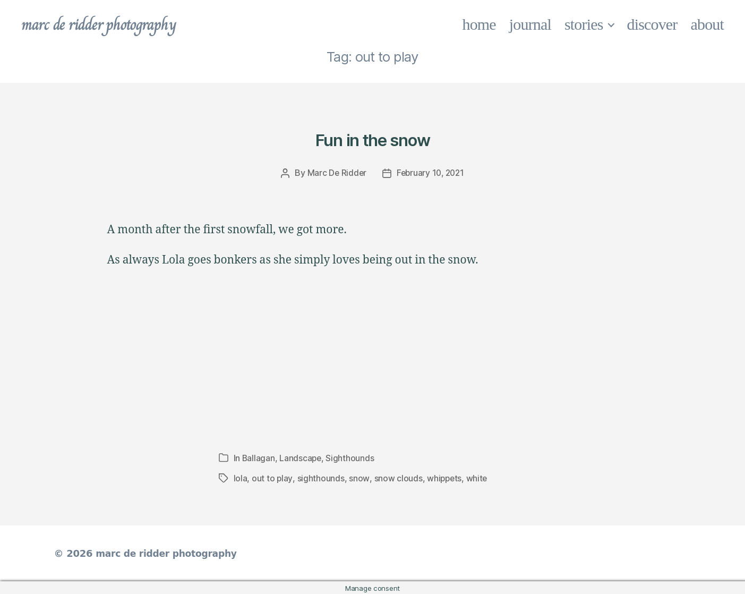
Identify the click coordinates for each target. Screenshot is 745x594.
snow (359, 477)
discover (652, 24)
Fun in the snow (372, 137)
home (479, 24)
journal (530, 24)
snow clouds (397, 477)
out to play (272, 477)
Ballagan (259, 457)
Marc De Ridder (335, 172)
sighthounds (320, 477)
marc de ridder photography (104, 24)
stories (583, 24)
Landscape (301, 457)
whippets (444, 477)
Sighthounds (351, 457)
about (707, 24)
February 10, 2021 (431, 172)
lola (240, 477)
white (478, 477)
